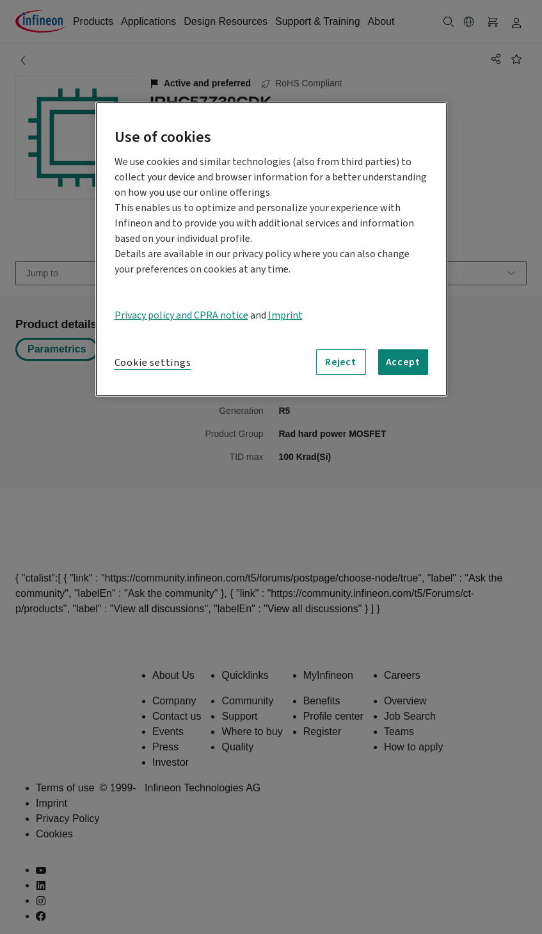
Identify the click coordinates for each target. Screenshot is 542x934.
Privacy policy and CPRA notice (181, 315)
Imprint (285, 315)
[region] (271, 249)
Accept (403, 362)
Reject (340, 362)
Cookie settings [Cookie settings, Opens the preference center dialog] (153, 363)
